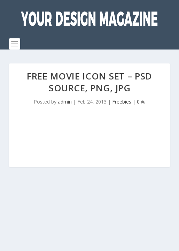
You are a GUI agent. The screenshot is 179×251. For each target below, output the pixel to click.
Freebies (121, 101)
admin (65, 101)
